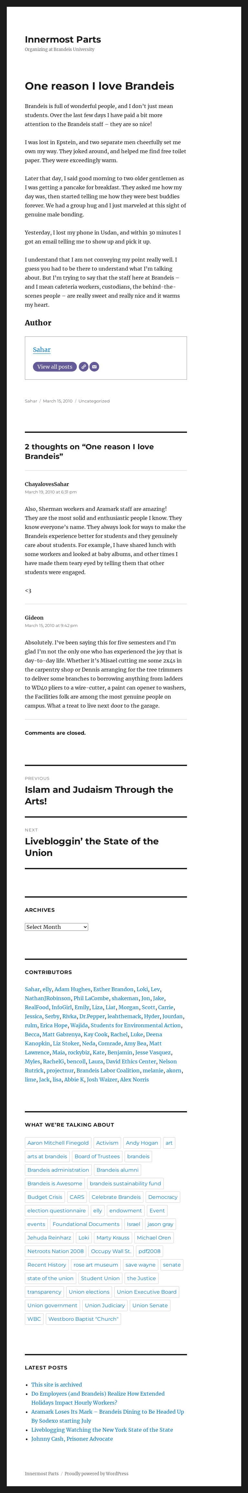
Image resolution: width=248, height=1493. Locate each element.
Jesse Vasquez (153, 1052)
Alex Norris (134, 1079)
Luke (136, 1034)
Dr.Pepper (92, 1016)
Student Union (100, 1278)
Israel (133, 1224)
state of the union (50, 1278)
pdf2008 (149, 1251)
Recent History (46, 1265)
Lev (155, 989)
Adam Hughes (72, 989)
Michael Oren (154, 1238)
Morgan (129, 1007)
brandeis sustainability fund (125, 1183)
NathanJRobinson (48, 998)
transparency (44, 1292)
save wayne (141, 1265)
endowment (125, 1211)
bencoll (76, 1061)
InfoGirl (62, 1007)
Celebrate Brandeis (116, 1197)
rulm (31, 1025)
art (169, 1143)
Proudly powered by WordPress (97, 1474)
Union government (52, 1305)
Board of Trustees (97, 1156)
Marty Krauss (113, 1238)
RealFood (37, 1007)
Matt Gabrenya (61, 1034)
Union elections (89, 1292)
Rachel (119, 1034)
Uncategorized (94, 400)
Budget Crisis (44, 1197)
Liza (97, 1007)
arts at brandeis (47, 1156)
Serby (52, 1016)
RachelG (53, 1061)
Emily (82, 1007)
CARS (77, 1197)
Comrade (109, 1043)
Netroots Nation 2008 (55, 1251)
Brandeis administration (58, 1170)
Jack (44, 1079)
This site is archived (56, 1384)
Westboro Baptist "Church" (83, 1319)
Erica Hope (53, 1025)
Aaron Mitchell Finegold (58, 1143)
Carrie (165, 1007)
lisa (57, 1079)
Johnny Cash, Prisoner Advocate (72, 1439)
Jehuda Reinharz (49, 1238)
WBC (34, 1319)
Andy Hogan (142, 1143)
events (36, 1224)
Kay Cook (96, 1034)
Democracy (163, 1197)
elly (47, 989)
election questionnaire (56, 1211)
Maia (58, 1052)
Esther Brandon (113, 989)
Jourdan (172, 1016)
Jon (145, 998)
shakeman (125, 998)
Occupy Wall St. (111, 1251)
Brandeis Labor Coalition (108, 1070)
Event (157, 1211)
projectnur (60, 1070)
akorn (173, 1070)
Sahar (42, 349)
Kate (99, 1052)
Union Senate (150, 1305)
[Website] (83, 367)
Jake (158, 998)
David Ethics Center (131, 1061)
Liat (111, 1007)
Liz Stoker (66, 1043)
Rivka (69, 1016)
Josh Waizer (102, 1079)
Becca (32, 1034)
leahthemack (124, 1016)
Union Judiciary (105, 1305)
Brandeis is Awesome (54, 1183)
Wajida (79, 1025)
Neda (88, 1043)
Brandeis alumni (118, 1170)
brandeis (138, 1156)
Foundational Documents (86, 1224)
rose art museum (96, 1265)
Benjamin (120, 1052)
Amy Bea (135, 1043)
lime (30, 1079)
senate (172, 1265)
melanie (153, 1070)
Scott (148, 1007)
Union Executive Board (147, 1292)
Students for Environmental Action (136, 1025)
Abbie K (74, 1079)
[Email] (94, 367)
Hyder (152, 1016)
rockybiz (79, 1052)
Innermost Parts (63, 39)
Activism (107, 1143)
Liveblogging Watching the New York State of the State (102, 1430)
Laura (95, 1061)
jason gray (160, 1224)
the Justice (141, 1278)
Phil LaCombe (91, 998)
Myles (32, 1061)
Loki (142, 989)
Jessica (33, 1016)
